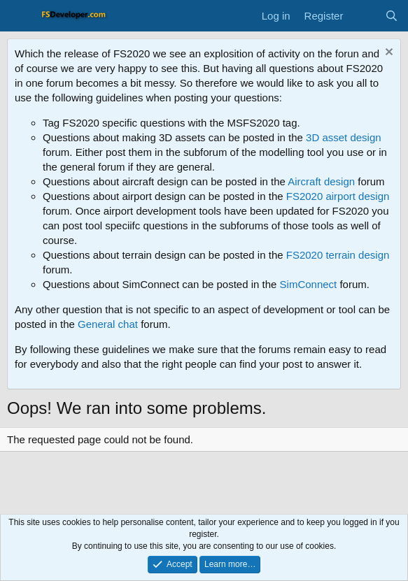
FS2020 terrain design (338, 255)
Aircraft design (321, 181)
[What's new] (363, 16)
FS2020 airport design (338, 196)
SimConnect (308, 284)
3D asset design (343, 137)
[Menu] (19, 16)
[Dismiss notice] (387, 53)
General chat (108, 324)
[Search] (391, 16)
